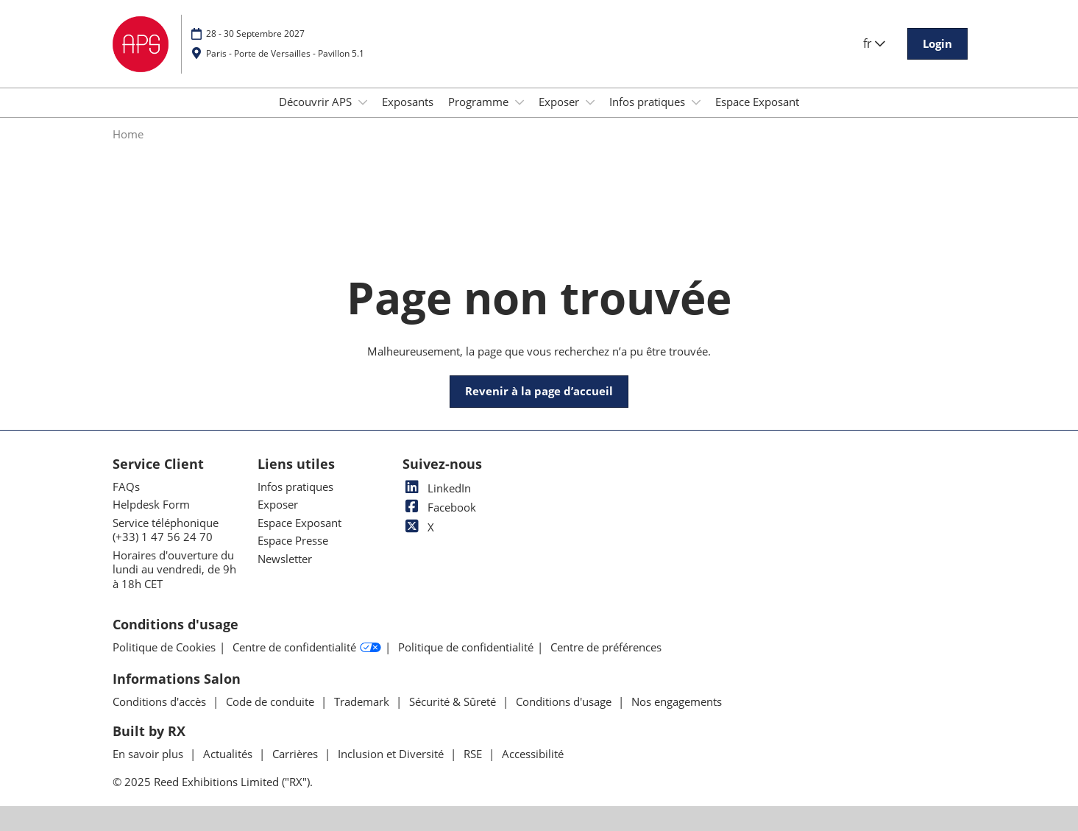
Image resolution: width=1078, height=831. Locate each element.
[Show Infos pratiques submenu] (696, 102)
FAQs (126, 486)
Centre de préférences (606, 647)
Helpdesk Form (151, 504)
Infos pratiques (648, 101)
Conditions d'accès (161, 701)
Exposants (407, 101)
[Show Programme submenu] (519, 102)
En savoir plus (149, 753)
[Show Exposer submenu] (590, 102)
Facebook (439, 507)
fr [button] (874, 43)
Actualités (229, 753)
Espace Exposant (757, 101)
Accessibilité (533, 753)
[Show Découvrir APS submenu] (362, 102)
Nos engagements (676, 701)
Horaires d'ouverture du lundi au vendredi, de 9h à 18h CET (174, 569)
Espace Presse (293, 540)
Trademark (363, 701)
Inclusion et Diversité (392, 753)
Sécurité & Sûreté (454, 701)
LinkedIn (437, 488)
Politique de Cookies (164, 647)
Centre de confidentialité (307, 647)
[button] (937, 44)
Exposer (560, 101)
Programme (479, 101)
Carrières (296, 753)
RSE (474, 753)
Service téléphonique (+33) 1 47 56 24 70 (166, 530)
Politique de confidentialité (465, 647)
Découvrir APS (317, 101)
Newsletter (285, 558)
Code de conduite (271, 701)
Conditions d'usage (565, 701)
